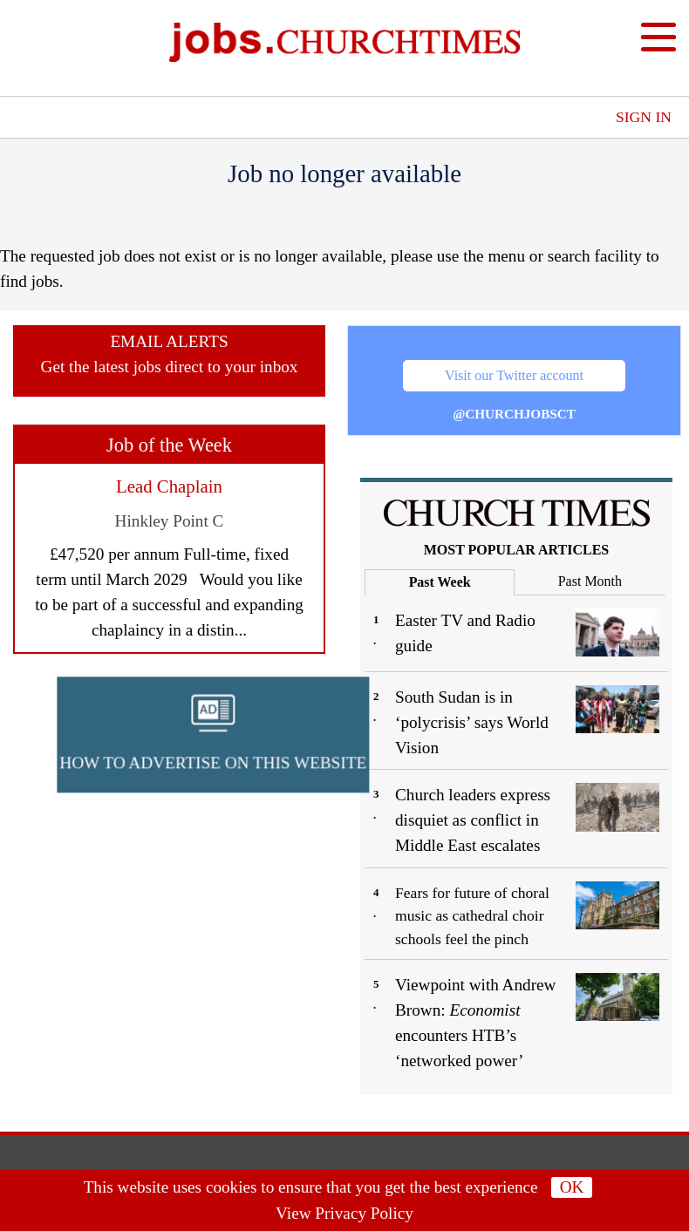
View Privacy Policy (344, 1213)
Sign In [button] (644, 117)
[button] (407, 708)
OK (572, 1187)
